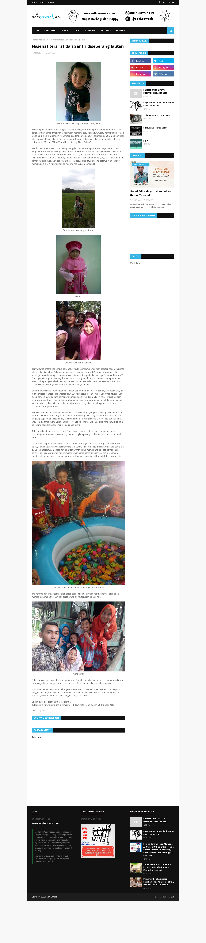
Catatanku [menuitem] (50, 30)
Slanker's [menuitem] (106, 30)
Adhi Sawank (39, 53)
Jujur (145, 140)
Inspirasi (42, 40)
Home (34, 2)
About (42, 2)
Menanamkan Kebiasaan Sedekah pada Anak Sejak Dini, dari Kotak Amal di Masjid (158, 881)
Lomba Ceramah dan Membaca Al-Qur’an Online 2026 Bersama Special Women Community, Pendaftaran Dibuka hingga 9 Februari (158, 850)
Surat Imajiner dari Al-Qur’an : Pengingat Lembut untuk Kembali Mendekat (158, 867)
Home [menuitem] (37, 30)
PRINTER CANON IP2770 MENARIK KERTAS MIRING (155, 91)
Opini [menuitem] (77, 30)
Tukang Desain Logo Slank (156, 115)
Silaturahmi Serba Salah (155, 127)
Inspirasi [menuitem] (65, 30)
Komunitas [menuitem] (91, 30)
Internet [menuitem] (120, 30)
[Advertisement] (89, 921)
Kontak (51, 2)
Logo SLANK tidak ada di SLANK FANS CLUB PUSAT (158, 104)
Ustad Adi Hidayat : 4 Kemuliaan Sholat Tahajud (151, 193)
